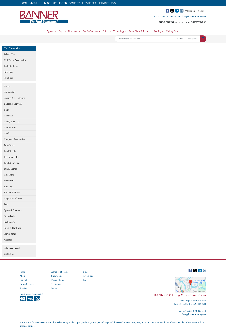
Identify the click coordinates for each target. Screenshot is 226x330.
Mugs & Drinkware (13, 198)
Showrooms (56, 276)
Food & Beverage (12, 163)
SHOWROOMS (89, 3)
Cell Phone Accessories (15, 60)
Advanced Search (12, 248)
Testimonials (57, 284)
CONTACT (74, 3)
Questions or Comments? (31, 294)
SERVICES (104, 3)
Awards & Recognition (14, 98)
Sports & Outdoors (12, 210)
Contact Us (9, 254)
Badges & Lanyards (13, 104)
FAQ (113, 3)
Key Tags (8, 186)
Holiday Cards (172, 31)
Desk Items (9, 145)
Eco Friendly (10, 151)
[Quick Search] (144, 38)
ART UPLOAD (59, 3)
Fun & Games (10, 169)
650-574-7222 (158, 16)
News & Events (27, 284)
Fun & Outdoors (90, 31)
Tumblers (8, 78)
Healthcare (9, 180)
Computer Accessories (14, 139)
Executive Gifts (11, 157)
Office (106, 31)
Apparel (50, 31)
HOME (24, 3)
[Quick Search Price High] (193, 38)
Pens (6, 204)
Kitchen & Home (12, 192)
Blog (85, 272)
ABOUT (33, 3)
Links (53, 288)
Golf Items (9, 175)
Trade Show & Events (139, 31)
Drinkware (73, 31)
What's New (9, 54)
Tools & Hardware (12, 228)
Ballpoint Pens (11, 66)
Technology (118, 31)
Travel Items (10, 234)
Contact (23, 280)
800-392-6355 (173, 16)
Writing (157, 31)
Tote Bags (8, 72)
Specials (23, 288)
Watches (8, 239)
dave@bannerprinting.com (194, 16)
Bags (61, 31)
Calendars (8, 115)
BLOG (47, 3)
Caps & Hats (10, 127)
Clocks (7, 133)
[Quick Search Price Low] (180, 38)
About (22, 276)
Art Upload (88, 276)
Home (22, 272)
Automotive (9, 92)
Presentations (57, 280)
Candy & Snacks (12, 121)
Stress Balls (9, 216)
